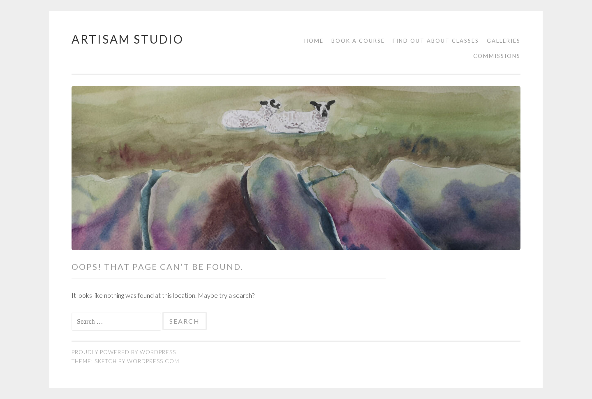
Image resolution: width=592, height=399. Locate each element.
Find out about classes (436, 40)
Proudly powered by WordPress (124, 352)
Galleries (503, 40)
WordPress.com (153, 361)
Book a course (358, 40)
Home (314, 40)
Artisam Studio (128, 39)
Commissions (496, 56)
